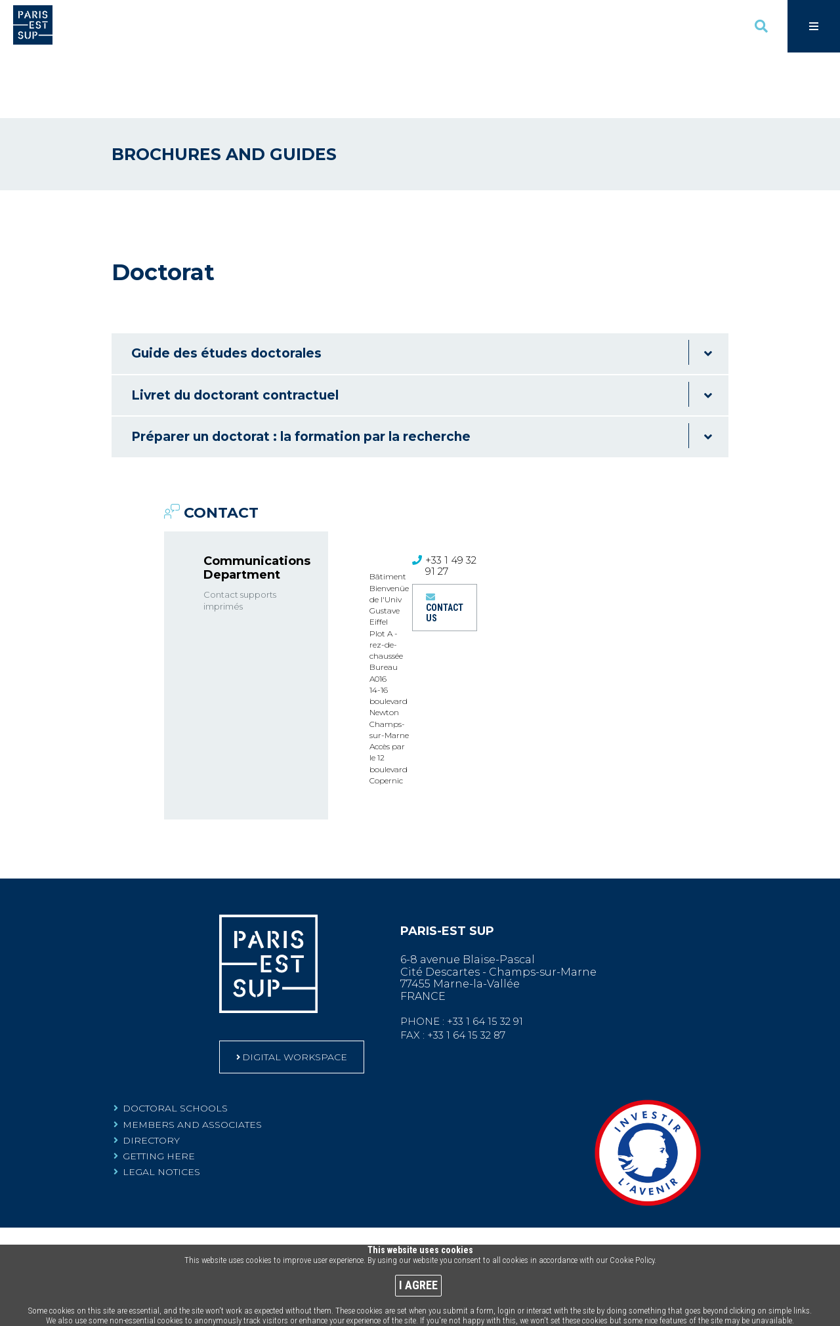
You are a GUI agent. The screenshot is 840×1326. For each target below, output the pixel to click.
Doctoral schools (175, 1042)
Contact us (444, 547)
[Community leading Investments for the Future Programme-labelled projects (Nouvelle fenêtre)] (648, 1138)
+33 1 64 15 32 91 (486, 955)
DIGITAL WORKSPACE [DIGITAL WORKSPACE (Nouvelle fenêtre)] (295, 991)
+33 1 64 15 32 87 (467, 969)
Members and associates (192, 1058)
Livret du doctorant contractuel (235, 329)
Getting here (159, 1090)
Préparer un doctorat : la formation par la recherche (301, 371)
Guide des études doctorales (226, 287)
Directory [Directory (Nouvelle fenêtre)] (151, 1074)
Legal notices (161, 1106)
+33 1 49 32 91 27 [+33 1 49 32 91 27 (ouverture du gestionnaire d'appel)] (450, 500)
